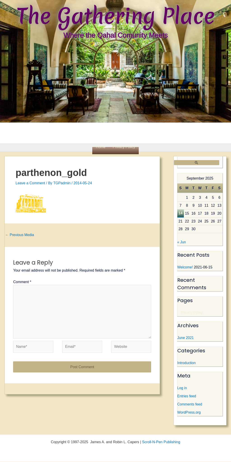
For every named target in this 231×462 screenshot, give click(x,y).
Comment (22, 282)
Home (101, 147)
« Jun (181, 242)
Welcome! (185, 267)
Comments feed (190, 404)
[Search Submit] (196, 162)
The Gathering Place (115, 15)
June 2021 (185, 338)
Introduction (186, 363)
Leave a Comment (30, 183)
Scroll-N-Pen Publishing (161, 442)
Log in (182, 388)
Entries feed (186, 396)
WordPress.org (189, 413)
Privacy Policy (124, 147)
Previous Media (20, 235)
